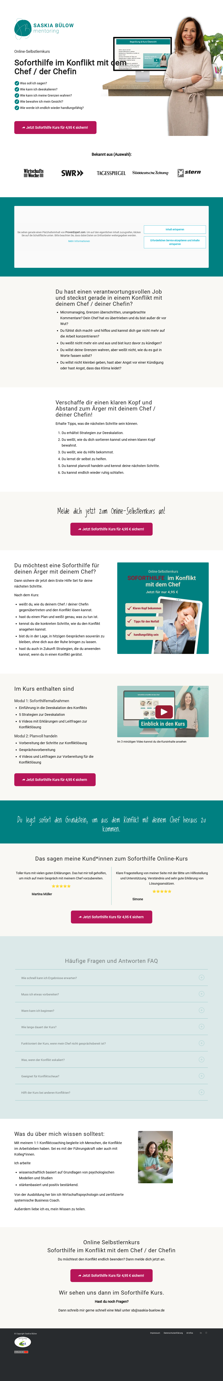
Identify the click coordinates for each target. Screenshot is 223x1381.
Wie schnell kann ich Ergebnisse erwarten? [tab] (112, 977)
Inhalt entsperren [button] (175, 229)
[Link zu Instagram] (206, 1333)
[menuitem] (155, 1333)
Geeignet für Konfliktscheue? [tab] (112, 1076)
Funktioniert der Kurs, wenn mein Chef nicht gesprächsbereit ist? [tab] (112, 1043)
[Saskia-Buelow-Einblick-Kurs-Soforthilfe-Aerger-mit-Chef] (163, 711)
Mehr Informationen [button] (79, 241)
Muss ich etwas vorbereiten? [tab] (112, 994)
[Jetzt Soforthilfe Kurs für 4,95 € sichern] (55, 779)
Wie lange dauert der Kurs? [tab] (112, 1026)
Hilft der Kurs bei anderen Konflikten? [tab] (112, 1092)
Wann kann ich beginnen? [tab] (112, 1010)
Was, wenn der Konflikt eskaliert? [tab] (112, 1059)
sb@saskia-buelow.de (148, 1310)
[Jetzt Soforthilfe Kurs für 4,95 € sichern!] (55, 127)
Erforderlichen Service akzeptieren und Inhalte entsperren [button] (174, 242)
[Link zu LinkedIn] (200, 1333)
